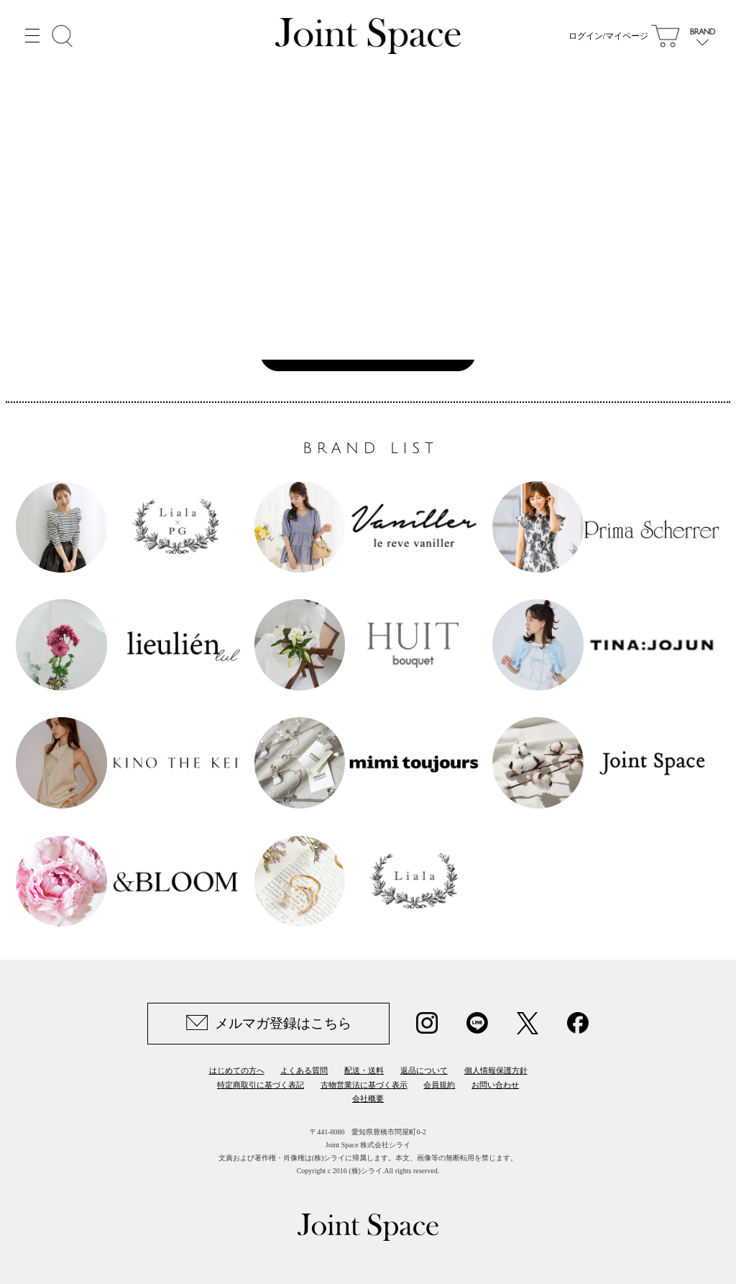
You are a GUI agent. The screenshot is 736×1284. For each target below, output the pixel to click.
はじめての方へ (236, 1070)
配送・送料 (364, 1070)
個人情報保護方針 (496, 1070)
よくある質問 (304, 1070)
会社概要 (368, 1098)
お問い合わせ (495, 1084)
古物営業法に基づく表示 (364, 1084)
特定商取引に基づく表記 (260, 1084)
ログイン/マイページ (608, 36)
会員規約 (439, 1084)
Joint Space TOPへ (361, 352)
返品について (424, 1070)
